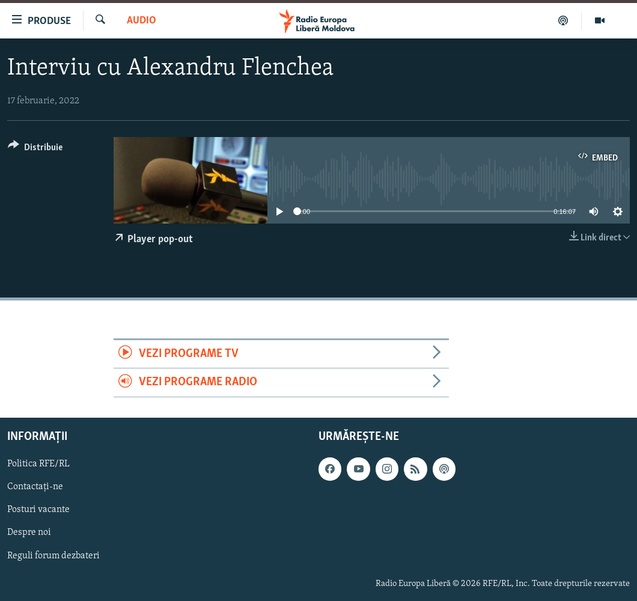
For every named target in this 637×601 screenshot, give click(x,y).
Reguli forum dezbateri (53, 555)
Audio (141, 20)
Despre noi (29, 532)
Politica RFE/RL (38, 464)
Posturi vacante (38, 509)
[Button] (35, 149)
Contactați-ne (35, 487)
